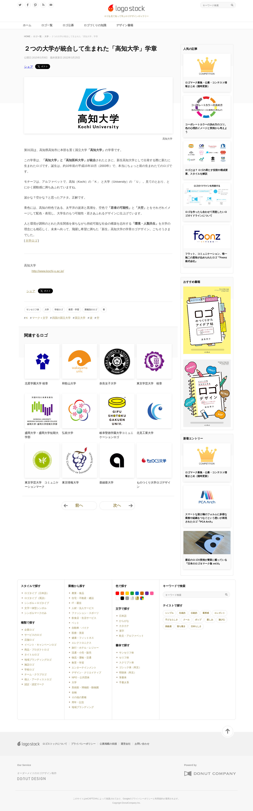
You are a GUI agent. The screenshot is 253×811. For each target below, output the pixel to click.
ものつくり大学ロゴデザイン (153, 484)
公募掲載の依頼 (108, 744)
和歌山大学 (69, 383)
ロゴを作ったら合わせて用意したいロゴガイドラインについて (206, 213)
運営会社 (126, 744)
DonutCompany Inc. (131, 803)
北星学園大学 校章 (36, 383)
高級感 (168, 626)
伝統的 (194, 613)
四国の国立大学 (61, 317)
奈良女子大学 (107, 383)
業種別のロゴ (91, 309)
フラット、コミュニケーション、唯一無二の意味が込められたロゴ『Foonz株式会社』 (206, 257)
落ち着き (181, 626)
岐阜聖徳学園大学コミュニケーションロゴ (116, 435)
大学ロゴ (31, 240)
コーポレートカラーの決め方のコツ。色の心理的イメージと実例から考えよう (206, 128)
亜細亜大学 (106, 482)
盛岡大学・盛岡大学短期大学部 (42, 435)
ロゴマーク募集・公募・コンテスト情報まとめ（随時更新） (206, 84)
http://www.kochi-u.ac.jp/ (48, 271)
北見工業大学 (145, 432)
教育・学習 (74, 309)
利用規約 (159, 798)
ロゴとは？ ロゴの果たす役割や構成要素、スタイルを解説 (206, 172)
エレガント (219, 613)
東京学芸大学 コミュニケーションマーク (42, 484)
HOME (27, 36)
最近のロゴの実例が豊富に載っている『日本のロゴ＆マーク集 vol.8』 (206, 561)
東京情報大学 (70, 482)
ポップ (198, 619)
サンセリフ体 (32, 309)
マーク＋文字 (40, 317)
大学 (46, 36)
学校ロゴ (58, 309)
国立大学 (80, 317)
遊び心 (222, 619)
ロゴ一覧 (37, 36)
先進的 (182, 613)
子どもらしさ (171, 619)
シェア (28, 66)
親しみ (210, 619)
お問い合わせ (142, 744)
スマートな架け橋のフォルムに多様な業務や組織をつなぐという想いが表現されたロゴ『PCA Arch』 (206, 518)
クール (186, 619)
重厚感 (206, 613)
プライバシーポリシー (83, 744)
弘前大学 (67, 432)
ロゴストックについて (55, 744)
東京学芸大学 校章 (149, 383)
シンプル (169, 613)
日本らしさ (196, 626)
